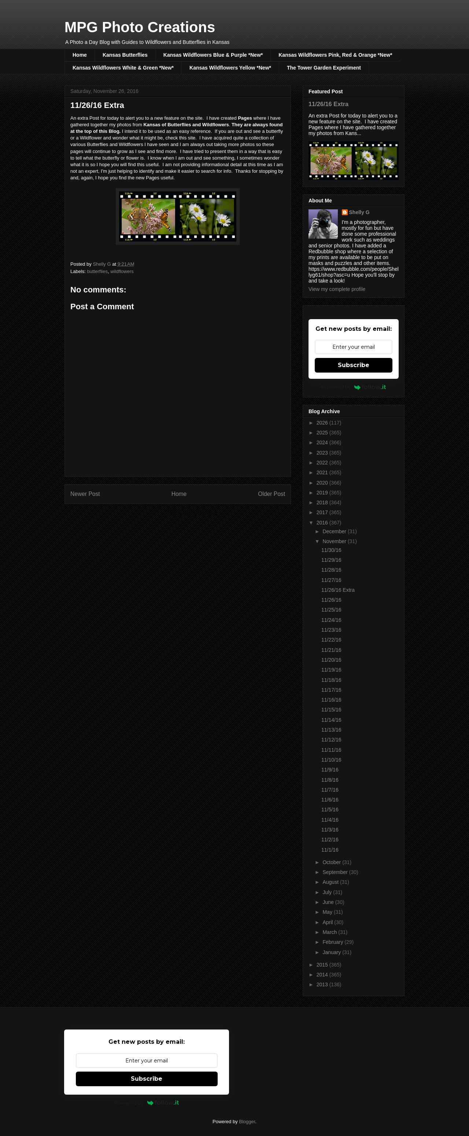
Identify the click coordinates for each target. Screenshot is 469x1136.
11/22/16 (331, 640)
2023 (323, 453)
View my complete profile (337, 289)
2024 (323, 442)
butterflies (97, 271)
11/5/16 (330, 809)
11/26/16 (331, 600)
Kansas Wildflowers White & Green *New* (123, 68)
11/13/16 (331, 730)
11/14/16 (331, 720)
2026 (323, 423)
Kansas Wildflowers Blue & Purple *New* (213, 55)
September (335, 872)
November (334, 541)
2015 (323, 965)
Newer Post (85, 494)
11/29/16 (331, 560)
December (334, 531)
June (328, 902)
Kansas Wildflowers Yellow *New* (230, 68)
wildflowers (122, 271)
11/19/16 (331, 670)
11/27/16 (331, 580)
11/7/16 (330, 790)
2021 (323, 472)
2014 (323, 975)
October (332, 862)
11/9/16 (330, 770)
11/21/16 (331, 650)
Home (80, 55)
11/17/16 (331, 690)
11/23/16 (331, 630)
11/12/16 (331, 740)
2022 (323, 463)
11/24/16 (331, 620)
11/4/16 (330, 820)
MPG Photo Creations (139, 27)
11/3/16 (330, 830)
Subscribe (353, 365)
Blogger (247, 1121)
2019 (323, 493)
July (327, 892)
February (333, 942)
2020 (323, 483)
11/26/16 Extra (328, 104)
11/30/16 (331, 550)
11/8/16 (330, 780)
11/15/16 (331, 710)
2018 (323, 502)
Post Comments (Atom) (192, 512)
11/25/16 (331, 610)
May (327, 912)
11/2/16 (330, 839)
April (328, 922)
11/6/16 (330, 800)
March (330, 932)
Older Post (271, 494)
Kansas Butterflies (125, 55)
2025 (323, 433)
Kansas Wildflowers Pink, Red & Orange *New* (335, 55)
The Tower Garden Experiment (324, 68)
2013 (323, 984)
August (331, 882)
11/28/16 (331, 570)
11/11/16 (331, 750)
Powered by (353, 387)
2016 (323, 523)
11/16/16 (331, 700)
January (332, 952)
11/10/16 (331, 760)
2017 (323, 512)
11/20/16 (331, 660)
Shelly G (359, 212)
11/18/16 (331, 680)
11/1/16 (330, 850)
